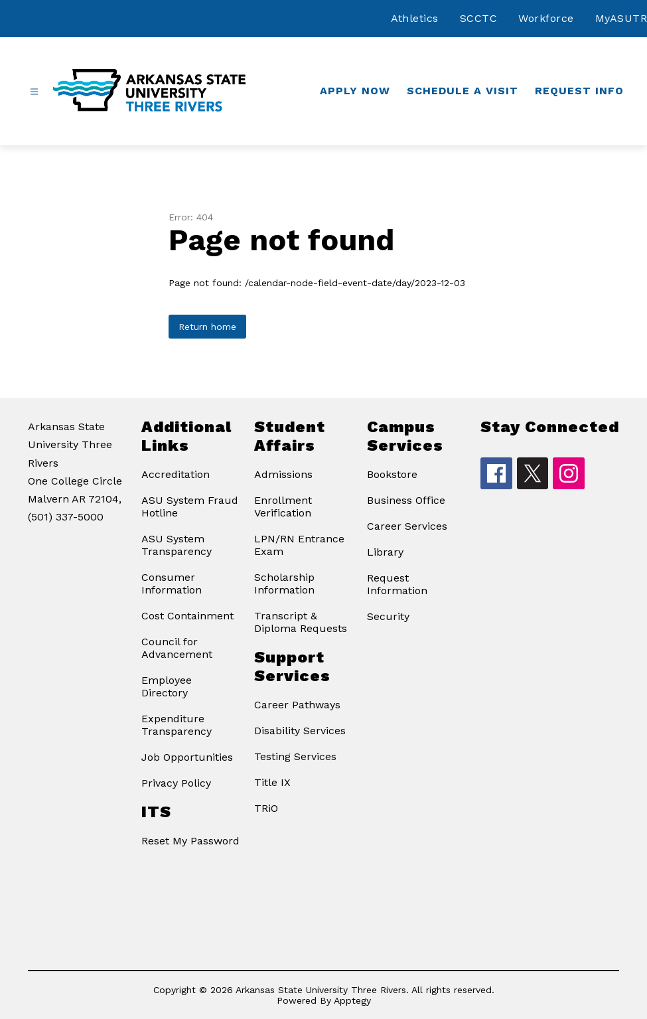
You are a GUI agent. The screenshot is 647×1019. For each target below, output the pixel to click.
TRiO (266, 808)
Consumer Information (171, 583)
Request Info (579, 90)
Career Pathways (297, 704)
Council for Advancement (176, 648)
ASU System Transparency (176, 545)
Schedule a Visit (462, 90)
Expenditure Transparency (176, 725)
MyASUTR (621, 18)
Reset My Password (190, 840)
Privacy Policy (176, 783)
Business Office (406, 500)
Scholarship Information (284, 583)
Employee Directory (166, 686)
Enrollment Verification (283, 506)
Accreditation (175, 474)
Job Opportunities (187, 757)
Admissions (283, 474)
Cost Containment (187, 615)
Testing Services (295, 756)
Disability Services (300, 730)
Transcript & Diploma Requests (300, 622)
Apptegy (352, 1000)
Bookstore (392, 474)
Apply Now (355, 90)
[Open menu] (34, 92)
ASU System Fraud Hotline (189, 506)
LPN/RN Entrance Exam (299, 545)
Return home (207, 326)
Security (388, 616)
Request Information (397, 584)
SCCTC (479, 18)
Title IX (272, 782)
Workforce (546, 18)
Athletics (415, 18)
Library (385, 552)
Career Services (407, 526)
